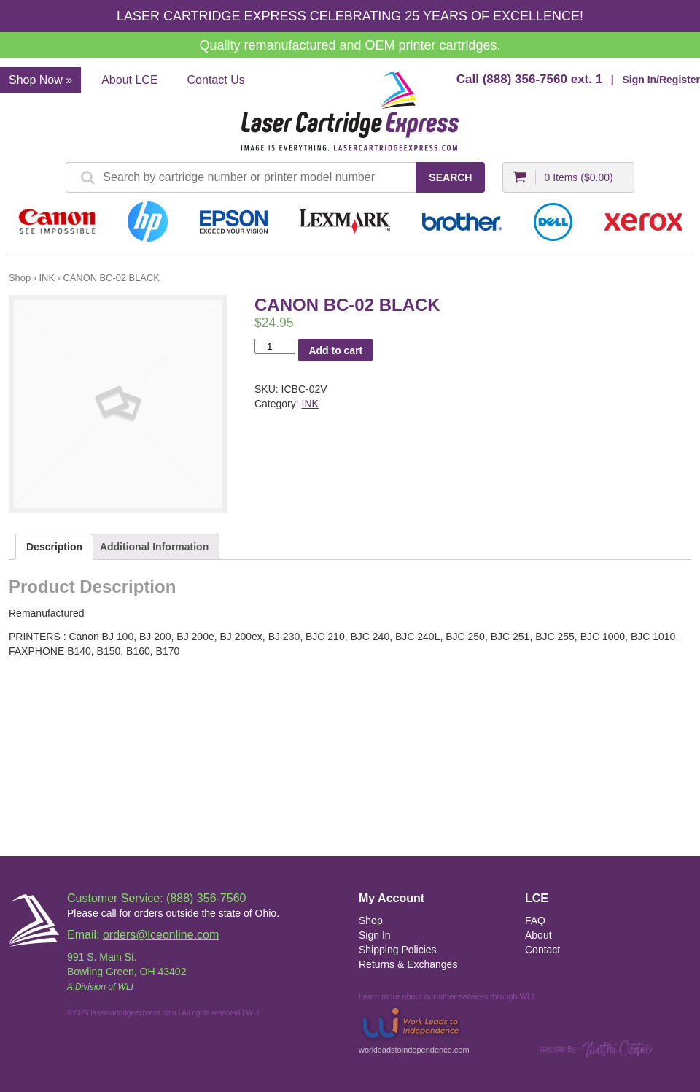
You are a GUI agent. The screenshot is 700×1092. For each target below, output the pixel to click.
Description (54, 547)
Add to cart (335, 350)
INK (47, 277)
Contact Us (216, 80)
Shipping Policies (398, 950)
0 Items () (578, 177)
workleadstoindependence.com (414, 1029)
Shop (20, 277)
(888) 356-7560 (525, 79)
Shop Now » (40, 80)
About (538, 935)
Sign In (375, 935)
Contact (542, 950)
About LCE (129, 80)
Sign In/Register (661, 79)
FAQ (535, 920)
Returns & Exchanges (408, 964)
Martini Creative (617, 1048)
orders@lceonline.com (161, 934)
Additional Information (154, 547)
